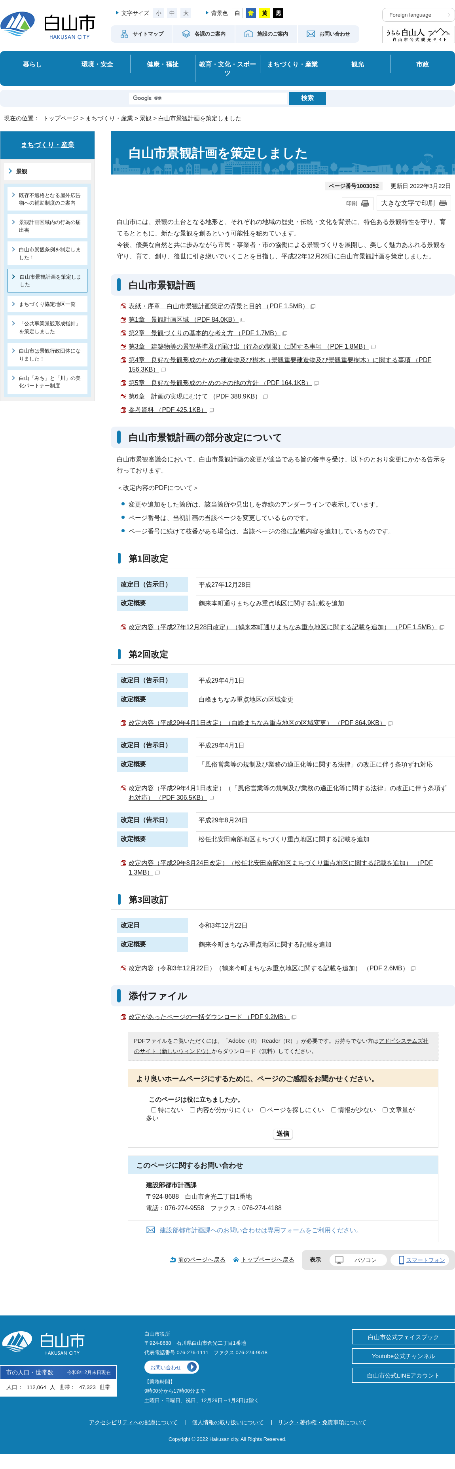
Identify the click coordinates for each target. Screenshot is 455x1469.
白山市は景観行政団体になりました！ (50, 354)
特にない (170, 1109)
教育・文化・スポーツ (227, 69)
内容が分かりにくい (225, 1109)
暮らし (32, 64)
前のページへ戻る (202, 1259)
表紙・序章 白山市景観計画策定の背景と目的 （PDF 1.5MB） (222, 306)
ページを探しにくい (295, 1109)
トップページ (60, 118)
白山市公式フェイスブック (403, 1337)
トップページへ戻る (267, 1259)
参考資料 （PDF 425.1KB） (171, 409)
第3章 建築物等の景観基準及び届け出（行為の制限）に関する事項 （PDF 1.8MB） (252, 346)
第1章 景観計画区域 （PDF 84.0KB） (187, 319)
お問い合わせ (165, 1367)
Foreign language (410, 15)
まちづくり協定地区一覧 (47, 304)
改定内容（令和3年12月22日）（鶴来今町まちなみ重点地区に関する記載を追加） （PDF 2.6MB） (272, 968)
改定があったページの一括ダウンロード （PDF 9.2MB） (212, 1016)
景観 (146, 118)
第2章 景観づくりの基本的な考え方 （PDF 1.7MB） (208, 333)
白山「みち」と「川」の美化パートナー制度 (50, 382)
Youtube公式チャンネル (403, 1356)
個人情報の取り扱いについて (228, 1422)
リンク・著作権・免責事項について (322, 1422)
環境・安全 (97, 64)
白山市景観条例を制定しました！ (50, 253)
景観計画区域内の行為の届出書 (50, 226)
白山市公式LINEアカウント (403, 1375)
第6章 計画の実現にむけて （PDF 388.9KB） (198, 396)
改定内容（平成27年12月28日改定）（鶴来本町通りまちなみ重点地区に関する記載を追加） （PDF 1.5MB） (286, 627)
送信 (283, 1133)
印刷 (351, 203)
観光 (357, 64)
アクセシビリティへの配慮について (133, 1422)
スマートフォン (425, 1260)
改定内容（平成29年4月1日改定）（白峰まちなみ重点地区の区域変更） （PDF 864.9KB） (260, 722)
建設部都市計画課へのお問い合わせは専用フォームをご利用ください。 (261, 1230)
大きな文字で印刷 (408, 203)
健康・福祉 (162, 64)
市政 (422, 64)
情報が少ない (357, 1109)
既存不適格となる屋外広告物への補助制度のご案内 (50, 199)
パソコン (366, 1260)
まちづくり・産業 (292, 64)
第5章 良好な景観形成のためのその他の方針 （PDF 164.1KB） (223, 383)
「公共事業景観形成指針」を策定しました (50, 327)
